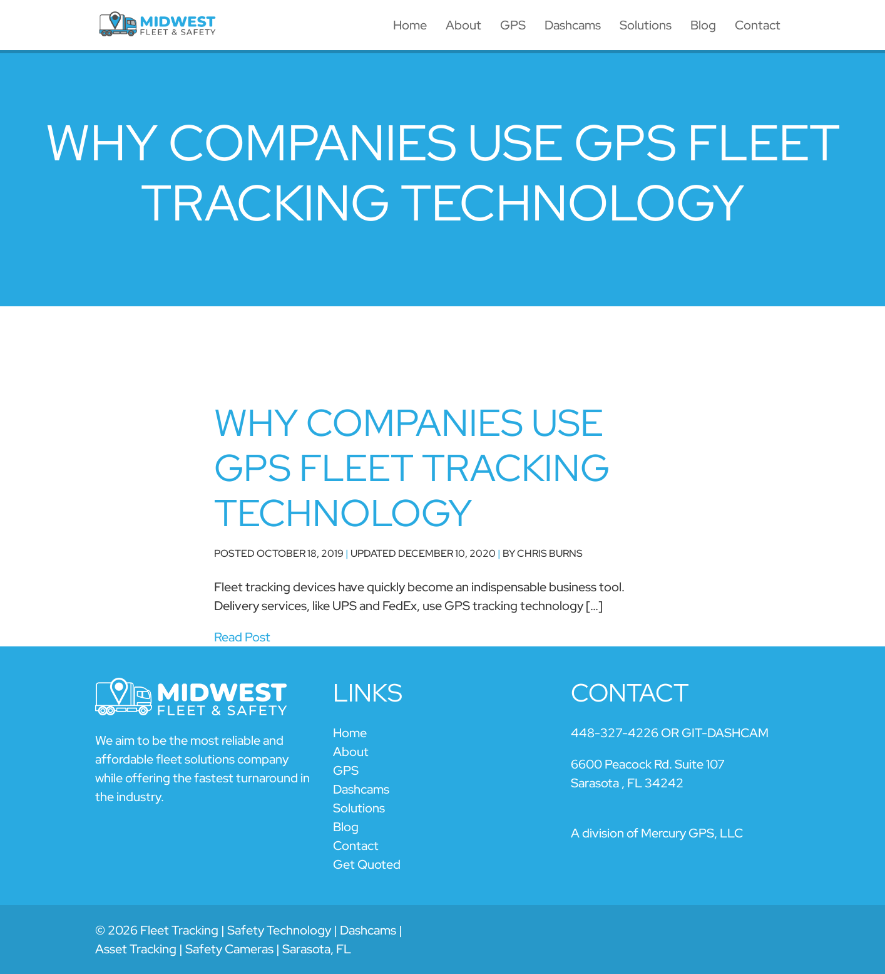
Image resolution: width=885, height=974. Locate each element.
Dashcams (573, 25)
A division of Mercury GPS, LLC (657, 833)
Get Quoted (367, 864)
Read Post (242, 637)
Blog (703, 25)
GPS (513, 25)
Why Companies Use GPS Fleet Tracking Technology (412, 467)
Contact (757, 25)
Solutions (646, 25)
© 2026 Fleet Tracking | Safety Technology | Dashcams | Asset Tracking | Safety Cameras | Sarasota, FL (248, 939)
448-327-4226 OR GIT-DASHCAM (670, 733)
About (463, 25)
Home (410, 25)
